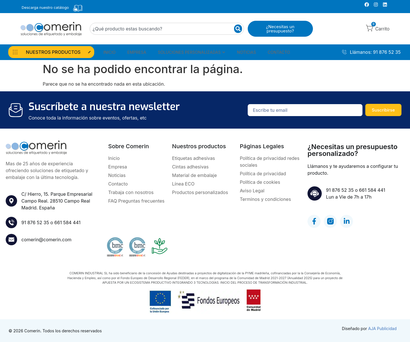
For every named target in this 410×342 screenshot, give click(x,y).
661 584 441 (67, 222)
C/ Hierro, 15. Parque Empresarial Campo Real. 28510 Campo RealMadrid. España (56, 201)
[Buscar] (238, 28)
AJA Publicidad (382, 328)
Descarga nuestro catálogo (45, 7)
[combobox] (167, 29)
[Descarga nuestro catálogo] (77, 8)
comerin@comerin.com (46, 239)
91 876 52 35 (35, 222)
